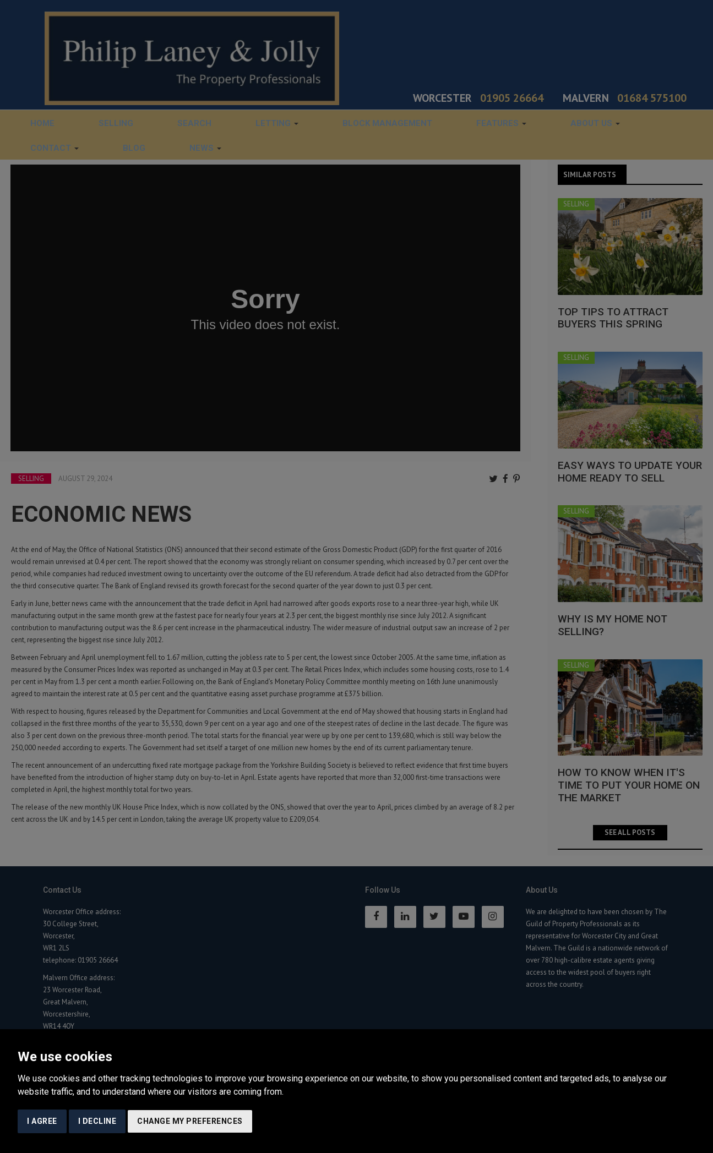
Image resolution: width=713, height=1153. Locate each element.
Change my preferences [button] (190, 1121)
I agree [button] (42, 1121)
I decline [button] (97, 1121)
